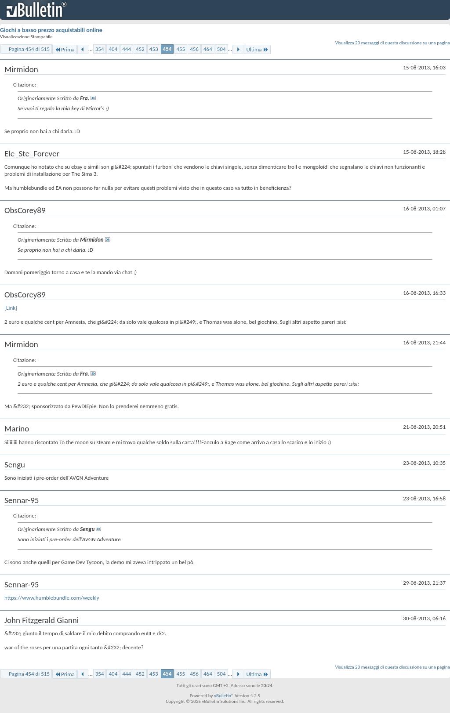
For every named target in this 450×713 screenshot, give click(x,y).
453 (153, 49)
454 (167, 49)
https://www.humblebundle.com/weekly (51, 597)
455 (180, 49)
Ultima (257, 49)
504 (221, 49)
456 (194, 49)
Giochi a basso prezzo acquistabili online (51, 30)
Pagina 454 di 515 (29, 49)
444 (126, 49)
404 (113, 49)
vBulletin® (224, 696)
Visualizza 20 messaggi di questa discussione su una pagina (392, 43)
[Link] (10, 307)
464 (207, 49)
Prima (64, 49)
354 (99, 49)
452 (140, 49)
